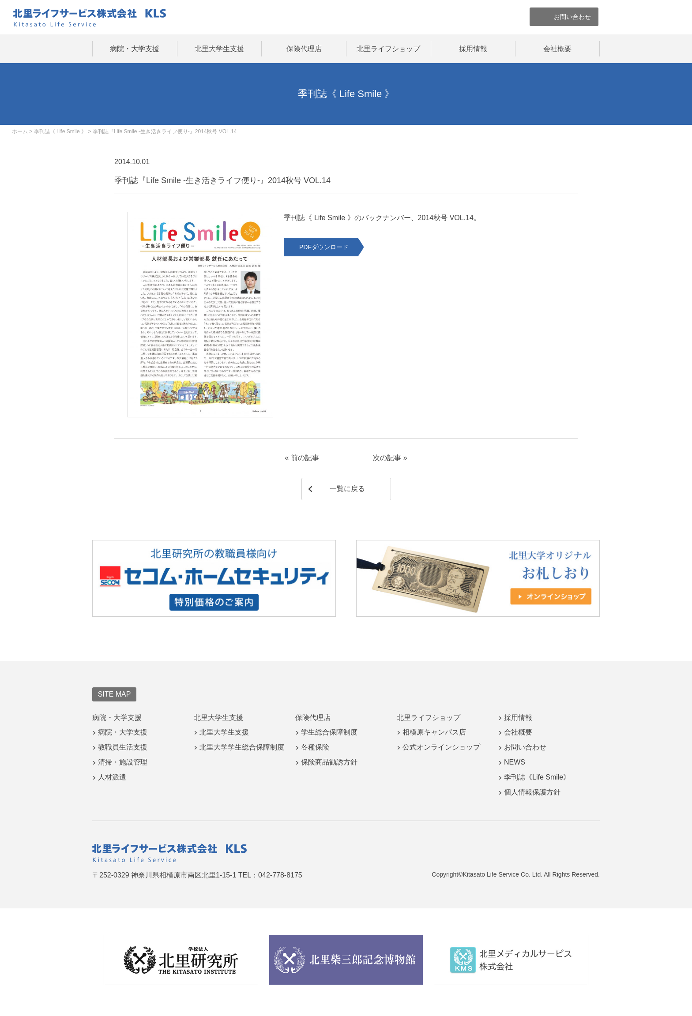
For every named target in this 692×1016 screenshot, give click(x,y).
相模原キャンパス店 (434, 732)
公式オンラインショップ (441, 747)
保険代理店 (304, 48)
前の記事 (305, 457)
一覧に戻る (347, 488)
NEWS (514, 762)
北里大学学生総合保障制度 (241, 747)
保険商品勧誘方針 (329, 762)
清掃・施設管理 (122, 762)
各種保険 (315, 747)
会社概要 (557, 48)
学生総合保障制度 (329, 732)
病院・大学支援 (134, 48)
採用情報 (473, 48)
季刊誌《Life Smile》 (537, 777)
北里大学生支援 (219, 48)
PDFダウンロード (324, 247)
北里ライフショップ (388, 48)
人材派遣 (112, 777)
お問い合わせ (525, 747)
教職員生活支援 (122, 747)
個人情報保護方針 (532, 792)
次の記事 (387, 457)
